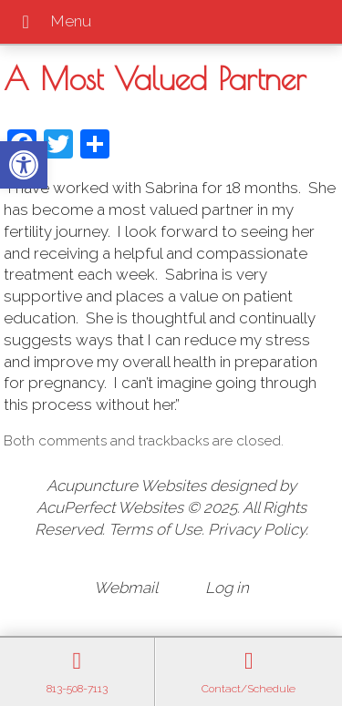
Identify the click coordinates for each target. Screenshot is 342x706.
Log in (227, 587)
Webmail (126, 587)
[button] (23, 165)
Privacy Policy (257, 529)
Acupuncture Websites (126, 485)
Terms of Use (155, 529)
